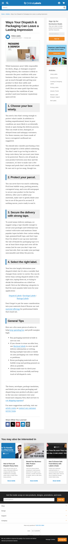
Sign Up (56, 38)
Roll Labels (53, 100)
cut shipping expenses (14, 400)
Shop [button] (3, 506)
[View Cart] (63, 3)
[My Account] (59, 3)
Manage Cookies (50, 539)
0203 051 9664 (40, 525)
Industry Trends (54, 91)
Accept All (62, 539)
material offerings (13, 309)
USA (28, 531)
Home (3, 14)
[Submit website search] (64, 7)
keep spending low (16, 330)
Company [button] (4, 520)
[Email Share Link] (28, 424)
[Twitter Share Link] (13, 424)
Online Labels (16, 36)
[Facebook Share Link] (8, 424)
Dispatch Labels (15, 295)
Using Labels (53, 74)
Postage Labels (23, 298)
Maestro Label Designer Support (55, 96)
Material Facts (54, 78)
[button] (3, 3)
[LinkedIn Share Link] (23, 424)
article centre (11, 408)
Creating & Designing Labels (56, 83)
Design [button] (3, 511)
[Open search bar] (7, 3)
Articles (8, 14)
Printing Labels (54, 87)
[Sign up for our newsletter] (57, 34)
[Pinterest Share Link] (18, 424)
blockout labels (19, 346)
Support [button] (3, 516)
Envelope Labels (29, 295)
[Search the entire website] (34, 7)
